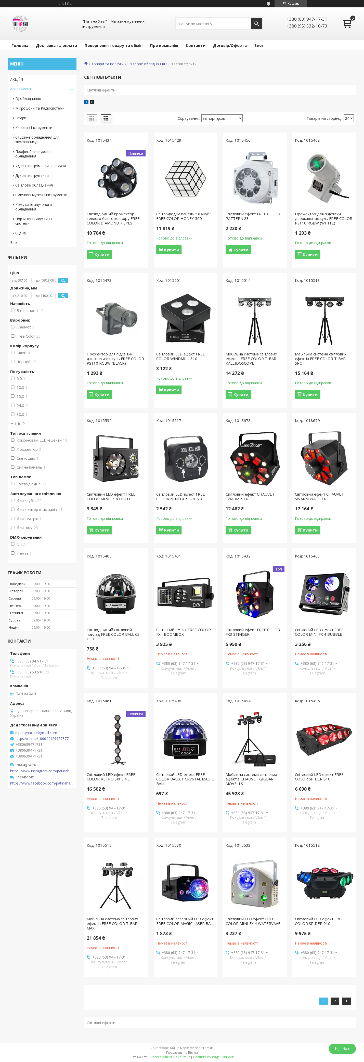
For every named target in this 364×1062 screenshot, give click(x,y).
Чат (342, 1048)
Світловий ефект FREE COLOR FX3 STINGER (253, 631)
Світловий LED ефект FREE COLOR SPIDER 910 (319, 921)
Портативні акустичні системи (34, 221)
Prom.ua (207, 1048)
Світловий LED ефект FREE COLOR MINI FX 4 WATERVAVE (253, 921)
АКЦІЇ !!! (16, 79)
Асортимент (20, 88)
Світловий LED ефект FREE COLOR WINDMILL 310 (180, 356)
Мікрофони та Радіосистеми (39, 108)
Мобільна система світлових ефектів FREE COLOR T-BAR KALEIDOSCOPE (251, 358)
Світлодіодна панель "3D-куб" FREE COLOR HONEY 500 (183, 216)
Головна (19, 45)
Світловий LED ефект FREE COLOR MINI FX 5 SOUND (180, 496)
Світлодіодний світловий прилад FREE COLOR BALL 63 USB (113, 634)
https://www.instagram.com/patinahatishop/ (42, 771)
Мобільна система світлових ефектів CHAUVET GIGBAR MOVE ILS (251, 779)
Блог (259, 45)
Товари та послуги (107, 64)
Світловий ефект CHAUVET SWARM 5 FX (250, 496)
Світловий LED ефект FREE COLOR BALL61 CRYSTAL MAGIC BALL (185, 779)
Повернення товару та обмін (113, 45)
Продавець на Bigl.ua (182, 1052)
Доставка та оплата (56, 45)
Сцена (20, 233)
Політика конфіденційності (213, 1057)
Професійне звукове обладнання (32, 153)
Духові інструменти (32, 175)
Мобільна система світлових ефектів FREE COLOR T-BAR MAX (112, 923)
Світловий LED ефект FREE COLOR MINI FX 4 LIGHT (111, 496)
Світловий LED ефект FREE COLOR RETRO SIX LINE (111, 776)
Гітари (20, 117)
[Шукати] (256, 23)
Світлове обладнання (146, 64)
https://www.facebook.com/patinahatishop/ (42, 783)
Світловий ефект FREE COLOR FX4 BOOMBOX (183, 631)
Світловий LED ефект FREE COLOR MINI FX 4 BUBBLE (319, 631)
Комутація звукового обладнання (33, 206)
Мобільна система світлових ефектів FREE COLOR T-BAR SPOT (320, 358)
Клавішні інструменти (33, 127)
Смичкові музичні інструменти (41, 194)
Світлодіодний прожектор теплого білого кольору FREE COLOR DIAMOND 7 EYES (113, 218)
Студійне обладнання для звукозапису (37, 139)
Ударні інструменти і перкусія (40, 165)
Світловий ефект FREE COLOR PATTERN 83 (253, 216)
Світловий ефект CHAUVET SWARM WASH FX (319, 496)
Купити (102, 254)
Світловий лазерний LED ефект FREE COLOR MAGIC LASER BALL (185, 921)
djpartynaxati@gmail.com (36, 733)
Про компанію (164, 45)
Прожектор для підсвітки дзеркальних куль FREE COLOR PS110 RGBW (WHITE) (323, 218)
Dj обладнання (28, 98)
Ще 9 (20, 423)
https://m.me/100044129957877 (42, 738)
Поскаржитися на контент (170, 1057)
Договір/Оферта (230, 45)
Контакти (195, 45)
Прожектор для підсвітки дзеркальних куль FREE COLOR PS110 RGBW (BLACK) (115, 358)
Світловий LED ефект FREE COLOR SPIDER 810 (319, 776)
